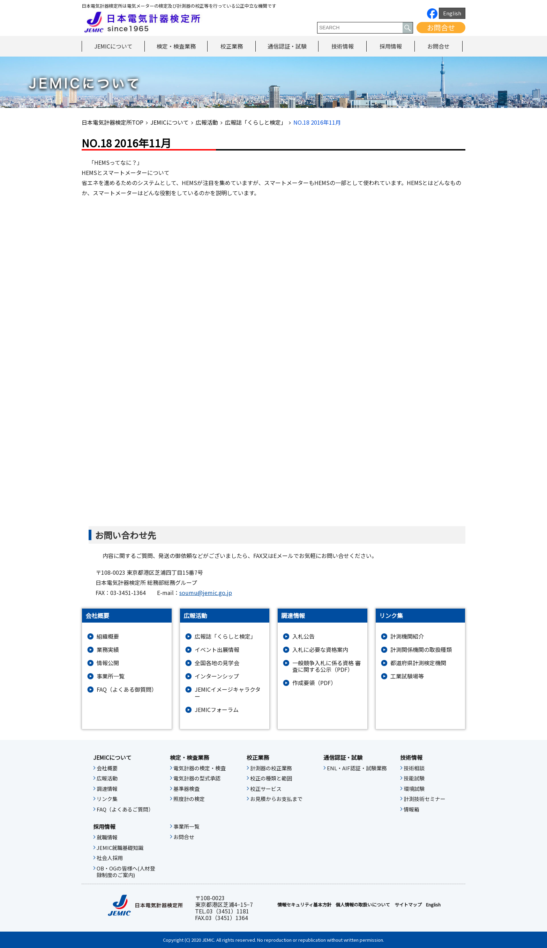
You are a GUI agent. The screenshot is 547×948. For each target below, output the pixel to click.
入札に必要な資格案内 (320, 649)
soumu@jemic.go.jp (205, 592)
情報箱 (411, 809)
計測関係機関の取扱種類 (421, 649)
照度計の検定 (189, 798)
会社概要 (107, 768)
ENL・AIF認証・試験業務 (357, 768)
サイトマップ (408, 904)
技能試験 (414, 778)
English (452, 13)
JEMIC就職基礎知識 (120, 847)
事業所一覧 (111, 676)
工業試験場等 (407, 676)
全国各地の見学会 (217, 663)
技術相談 (414, 768)
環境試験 (414, 788)
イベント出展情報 (217, 649)
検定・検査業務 (176, 46)
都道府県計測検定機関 (418, 663)
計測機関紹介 (407, 636)
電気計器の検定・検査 (199, 768)
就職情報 (107, 837)
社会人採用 (110, 857)
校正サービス (266, 788)
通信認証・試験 (287, 46)
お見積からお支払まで (276, 798)
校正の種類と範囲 (271, 778)
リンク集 (107, 798)
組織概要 (108, 636)
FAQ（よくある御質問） (127, 689)
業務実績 (108, 649)
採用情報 (391, 46)
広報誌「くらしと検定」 (255, 122)
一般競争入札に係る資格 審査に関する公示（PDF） (326, 666)
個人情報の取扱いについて (363, 904)
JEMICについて (113, 46)
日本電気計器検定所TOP (112, 122)
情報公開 (108, 663)
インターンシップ (217, 676)
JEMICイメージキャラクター (228, 692)
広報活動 (207, 122)
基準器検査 (186, 788)
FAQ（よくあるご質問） (125, 809)
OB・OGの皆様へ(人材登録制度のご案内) (126, 872)
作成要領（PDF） (314, 682)
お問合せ (441, 27)
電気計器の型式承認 (196, 778)
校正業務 (231, 46)
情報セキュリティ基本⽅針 (304, 904)
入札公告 (303, 636)
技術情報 (342, 46)
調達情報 (107, 788)
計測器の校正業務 (271, 768)
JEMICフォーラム (217, 709)
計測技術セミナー (424, 798)
